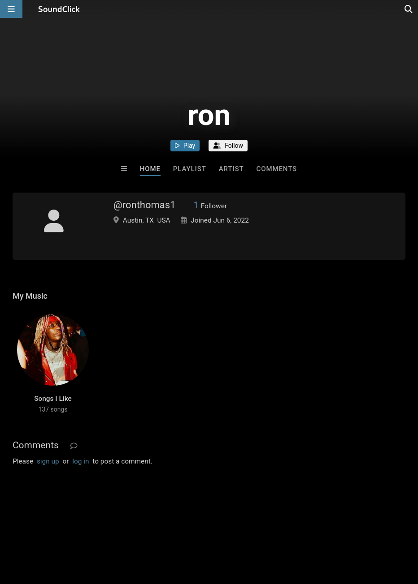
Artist (231, 169)
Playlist (189, 169)
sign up (48, 461)
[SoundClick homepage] (59, 9)
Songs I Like (53, 399)
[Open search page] (409, 9)
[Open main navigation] (11, 9)
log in (80, 461)
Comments (277, 169)
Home (150, 169)
